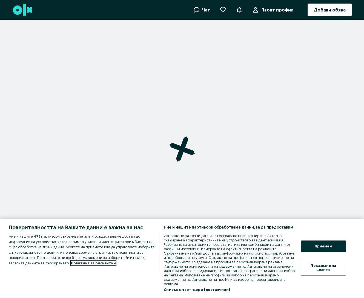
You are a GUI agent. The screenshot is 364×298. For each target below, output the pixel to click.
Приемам (323, 246)
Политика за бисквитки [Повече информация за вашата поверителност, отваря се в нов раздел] (93, 263)
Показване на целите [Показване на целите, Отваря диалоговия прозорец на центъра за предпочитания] (323, 267)
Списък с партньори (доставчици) (197, 289)
